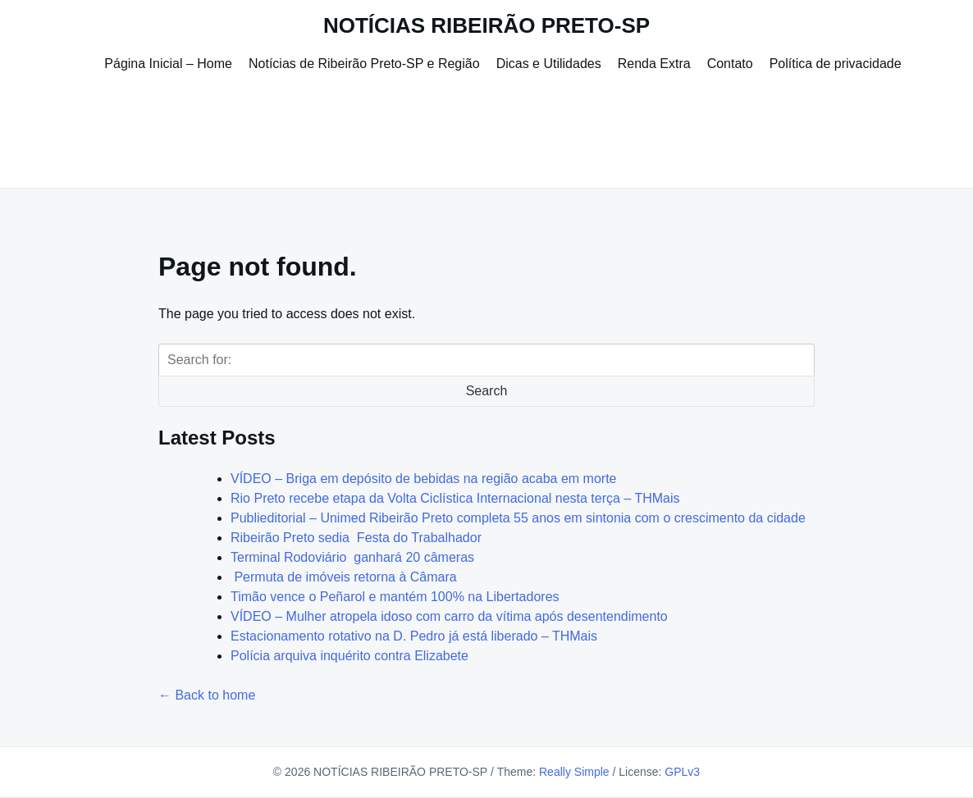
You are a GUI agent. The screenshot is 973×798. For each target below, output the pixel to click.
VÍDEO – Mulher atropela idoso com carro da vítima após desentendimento (449, 616)
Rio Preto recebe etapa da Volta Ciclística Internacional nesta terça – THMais (455, 498)
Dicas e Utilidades (548, 64)
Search (487, 391)
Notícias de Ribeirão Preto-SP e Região (364, 64)
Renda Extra (654, 64)
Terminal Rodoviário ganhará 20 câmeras (352, 557)
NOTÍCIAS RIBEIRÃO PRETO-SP (486, 25)
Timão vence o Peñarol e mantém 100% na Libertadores (395, 597)
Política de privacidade (836, 64)
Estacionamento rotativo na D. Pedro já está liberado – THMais (414, 636)
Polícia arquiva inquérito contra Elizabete (349, 656)
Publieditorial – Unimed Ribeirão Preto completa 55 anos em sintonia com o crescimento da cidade (518, 518)
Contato (730, 64)
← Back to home (206, 695)
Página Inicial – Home (168, 64)
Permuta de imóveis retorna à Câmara (344, 577)
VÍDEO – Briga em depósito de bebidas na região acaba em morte (424, 479)
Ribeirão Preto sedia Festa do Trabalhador (356, 538)
